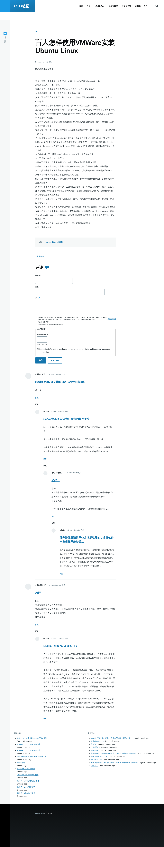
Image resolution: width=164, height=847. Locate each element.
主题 (36, 287)
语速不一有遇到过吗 (99, 757)
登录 (156, 14)
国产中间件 (21, 763)
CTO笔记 (21, 14)
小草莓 (60, 242)
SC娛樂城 (95, 747)
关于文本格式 (112, 319)
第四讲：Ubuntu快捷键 (26, 793)
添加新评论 (39, 256)
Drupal (46, 813)
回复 (36, 398)
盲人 (54, 242)
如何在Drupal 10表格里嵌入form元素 (31, 757)
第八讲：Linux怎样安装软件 (28, 781)
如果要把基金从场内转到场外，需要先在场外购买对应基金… (115, 763)
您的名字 (38, 276)
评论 (36, 298)
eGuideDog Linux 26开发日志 (28, 750)
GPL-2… (94, 766)
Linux (48, 242)
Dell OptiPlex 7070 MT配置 (27, 775)
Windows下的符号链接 (26, 769)
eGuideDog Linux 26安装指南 (28, 744)
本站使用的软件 (42, 334)
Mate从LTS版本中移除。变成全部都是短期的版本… (111, 738)
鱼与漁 (93, 744)
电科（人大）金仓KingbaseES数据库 (32, 738)
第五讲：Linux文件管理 (26, 787)
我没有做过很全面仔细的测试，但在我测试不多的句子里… (114, 754)
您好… (56, 480)
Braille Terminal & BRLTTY (60, 645)
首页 (36, 31)
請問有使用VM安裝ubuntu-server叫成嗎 (59, 382)
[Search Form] (146, 14)
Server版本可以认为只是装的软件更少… (67, 419)
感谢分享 (94, 750)
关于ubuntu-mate (97, 741)
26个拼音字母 (96, 760)
